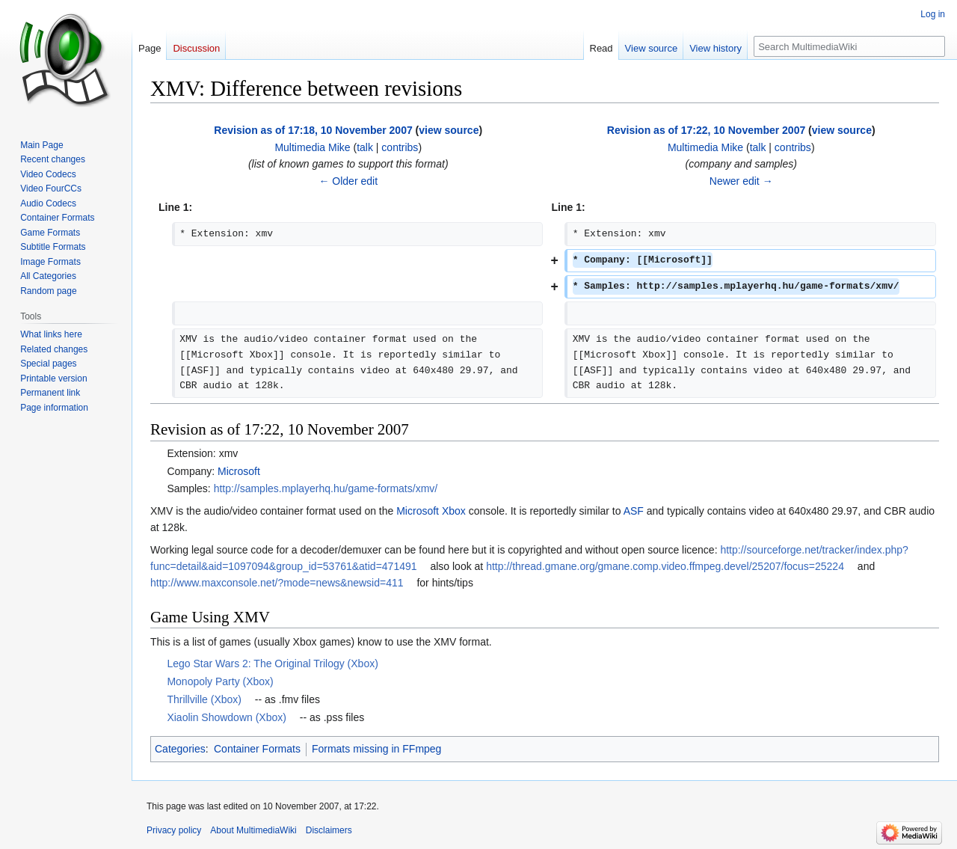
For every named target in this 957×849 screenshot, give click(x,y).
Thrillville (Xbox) (204, 699)
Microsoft (239, 471)
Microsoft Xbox (431, 511)
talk (365, 147)
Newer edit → (741, 181)
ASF (634, 511)
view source (448, 130)
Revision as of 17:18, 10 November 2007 (313, 130)
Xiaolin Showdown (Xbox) (226, 717)
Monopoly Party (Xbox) (220, 681)
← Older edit (348, 181)
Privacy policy (174, 830)
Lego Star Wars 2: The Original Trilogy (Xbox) (272, 663)
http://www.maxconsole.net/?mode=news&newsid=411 (277, 583)
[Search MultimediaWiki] (849, 46)
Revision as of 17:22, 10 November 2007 (706, 130)
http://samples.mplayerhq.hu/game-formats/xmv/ (326, 488)
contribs (399, 147)
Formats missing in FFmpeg (376, 749)
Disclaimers (329, 830)
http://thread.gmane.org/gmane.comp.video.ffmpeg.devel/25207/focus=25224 (665, 566)
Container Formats (257, 749)
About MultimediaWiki (253, 830)
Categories (180, 749)
